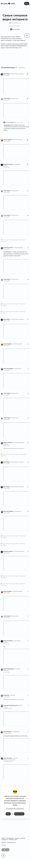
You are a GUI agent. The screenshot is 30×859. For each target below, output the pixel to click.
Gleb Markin (6, 73)
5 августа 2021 (6, 167)
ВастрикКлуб (8, 3)
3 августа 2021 (6, 75)
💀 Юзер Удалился (11, 122)
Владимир (6, 695)
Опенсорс (4, 842)
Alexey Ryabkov (7, 139)
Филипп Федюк (8, 442)
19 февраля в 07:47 (7, 708)
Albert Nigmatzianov (9, 669)
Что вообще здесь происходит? (15, 808)
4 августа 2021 (6, 141)
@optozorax (7, 125)
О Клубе (3, 838)
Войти (26, 3)
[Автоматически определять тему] (5, 850)
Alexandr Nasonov (8, 551)
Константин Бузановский (10, 705)
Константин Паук (8, 247)
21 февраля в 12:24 (7, 761)
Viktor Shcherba (7, 758)
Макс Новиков (7, 731)
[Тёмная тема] (8, 850)
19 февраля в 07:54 (7, 733)
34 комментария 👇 (9, 67)
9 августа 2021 (6, 672)
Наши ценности (10, 838)
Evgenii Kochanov (8, 164)
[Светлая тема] (3, 850)
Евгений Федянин (8, 368)
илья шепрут (7, 98)
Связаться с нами (13, 839)
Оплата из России (11, 842)
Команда (17, 838)
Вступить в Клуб (19, 813)
